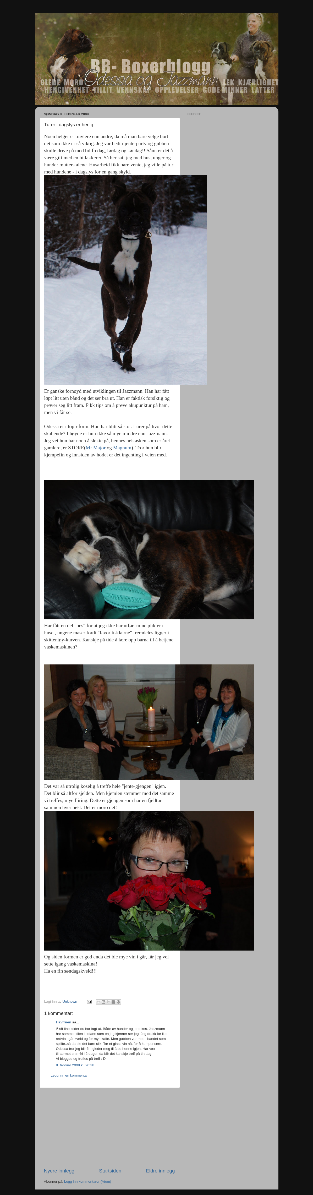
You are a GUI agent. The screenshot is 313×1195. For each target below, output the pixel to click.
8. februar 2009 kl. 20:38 (75, 1065)
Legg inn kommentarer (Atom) (87, 1181)
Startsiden (110, 1171)
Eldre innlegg (160, 1171)
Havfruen (64, 1022)
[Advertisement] (109, 1127)
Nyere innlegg (59, 1171)
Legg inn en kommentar (69, 1075)
